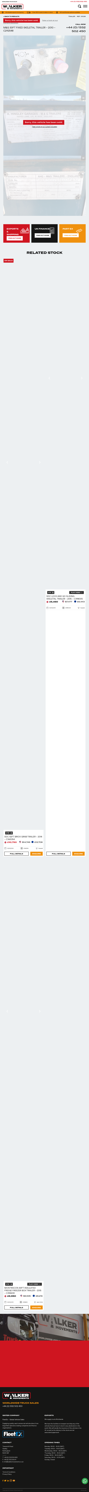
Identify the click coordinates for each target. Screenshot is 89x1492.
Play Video (76, 592)
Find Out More (14, 238)
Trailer (71, 16)
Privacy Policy (7, 1474)
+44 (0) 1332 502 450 (78, 2)
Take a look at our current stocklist (44, 127)
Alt (86, 1490)
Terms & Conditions (8, 1472)
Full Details (16, 854)
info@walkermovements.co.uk (13, 1462)
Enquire (36, 854)
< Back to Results (11, 16)
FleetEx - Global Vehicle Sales (13, 1419)
